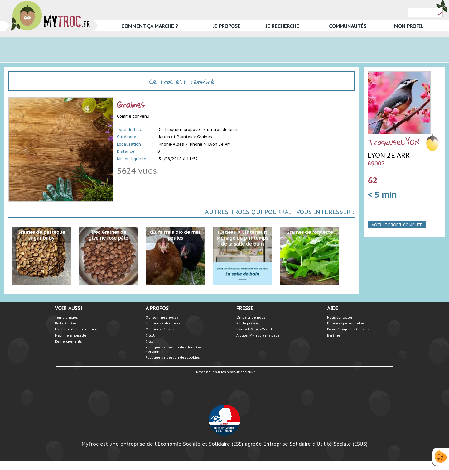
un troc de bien (222, 129)
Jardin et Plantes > (177, 136)
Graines (204, 136)
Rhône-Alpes (171, 144)
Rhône (196, 144)
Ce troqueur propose (180, 129)
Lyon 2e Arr (219, 144)
